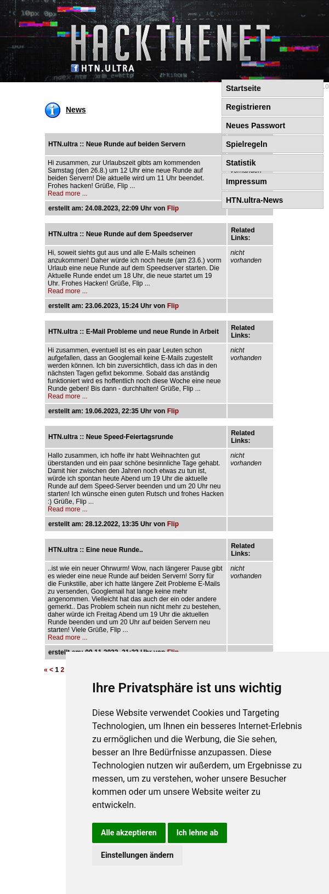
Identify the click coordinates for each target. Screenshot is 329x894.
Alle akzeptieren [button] (129, 832)
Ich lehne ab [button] (197, 832)
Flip (173, 208)
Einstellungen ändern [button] (137, 855)
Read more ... (68, 193)
